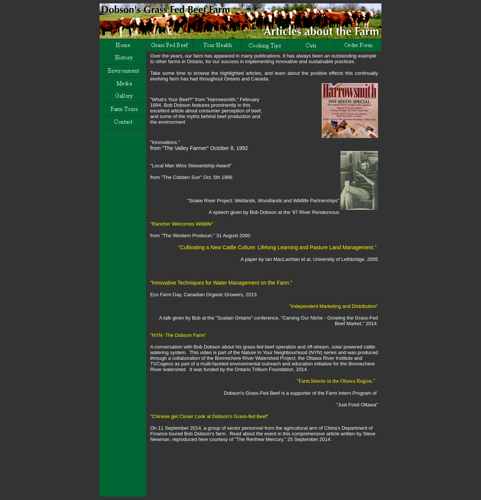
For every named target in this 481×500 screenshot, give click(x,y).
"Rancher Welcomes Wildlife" (181, 224)
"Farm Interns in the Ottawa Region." (335, 381)
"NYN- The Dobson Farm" (178, 335)
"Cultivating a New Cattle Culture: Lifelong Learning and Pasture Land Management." (276, 247)
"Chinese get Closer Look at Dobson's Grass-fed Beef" (209, 416)
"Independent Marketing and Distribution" (333, 306)
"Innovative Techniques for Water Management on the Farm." (221, 283)
